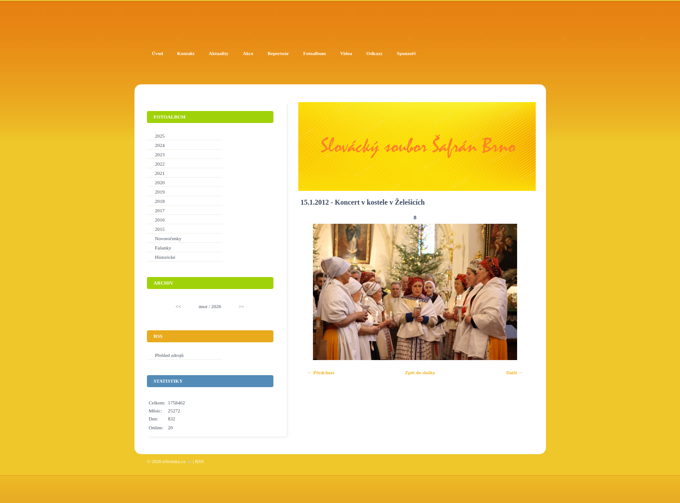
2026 (216, 306)
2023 (160, 154)
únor (202, 306)
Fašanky (163, 247)
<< (178, 306)
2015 (160, 229)
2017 (160, 210)
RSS (199, 461)
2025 (160, 136)
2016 (160, 219)
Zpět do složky (420, 372)
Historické (165, 257)
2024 (160, 145)
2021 (160, 173)
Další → (514, 372)
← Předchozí (320, 372)
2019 (160, 191)
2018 (160, 201)
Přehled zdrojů (169, 355)
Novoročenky (168, 238)
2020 (160, 182)
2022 (160, 163)
